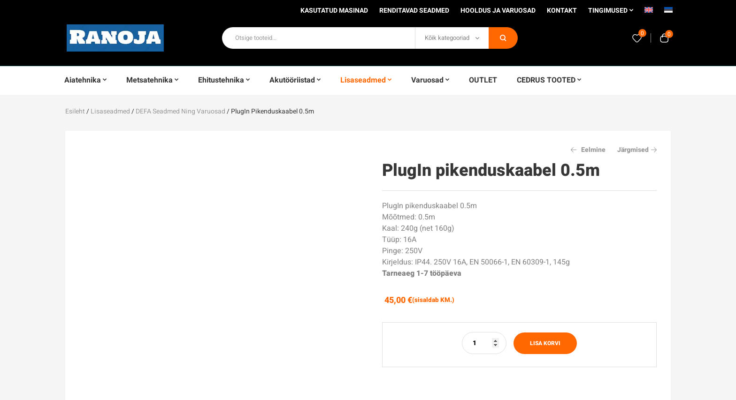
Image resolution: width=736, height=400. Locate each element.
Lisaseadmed (110, 111)
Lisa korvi (545, 343)
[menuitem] (649, 13)
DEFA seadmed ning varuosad (180, 111)
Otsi (503, 38)
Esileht (75, 111)
